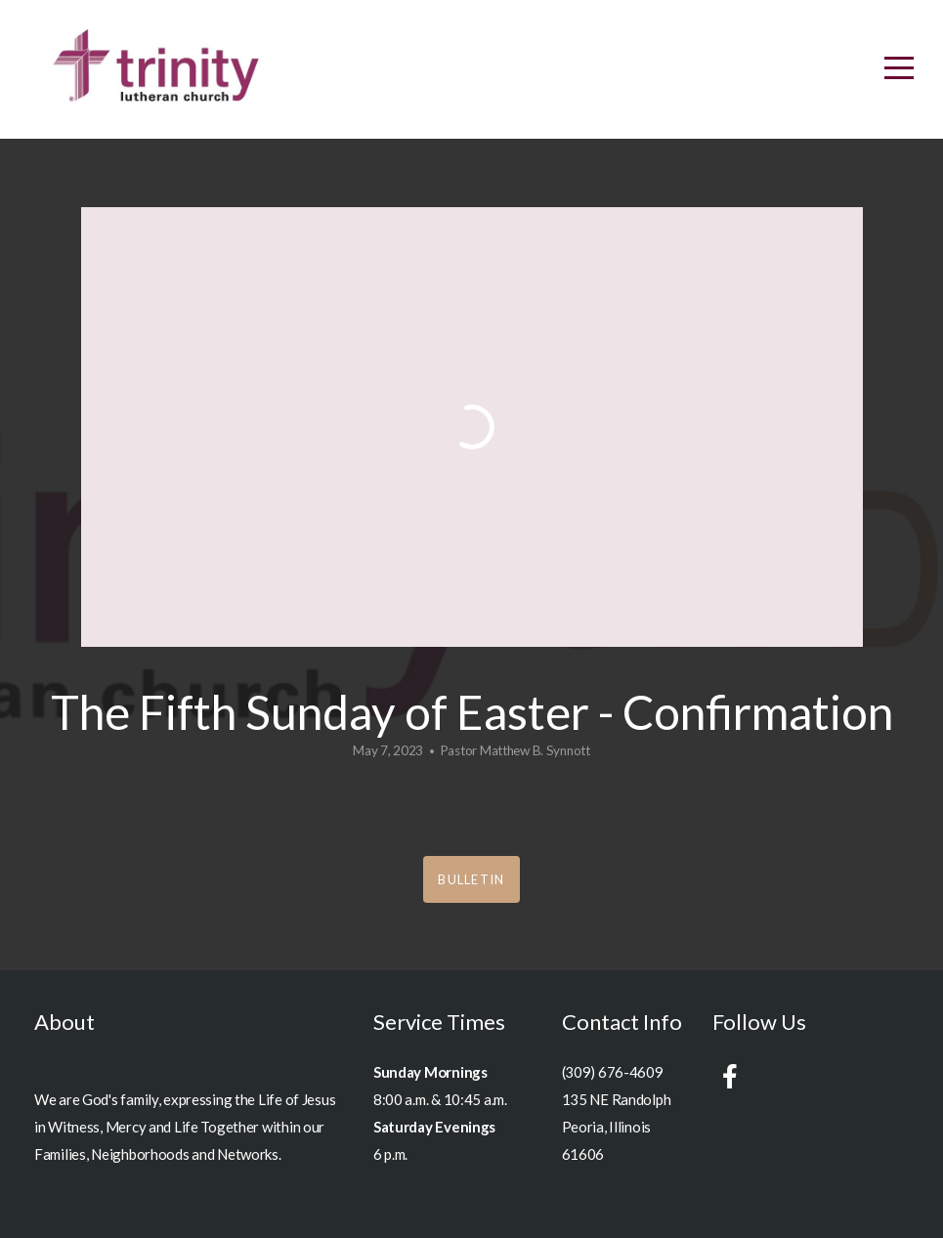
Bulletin (471, 879)
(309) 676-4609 (613, 1072)
